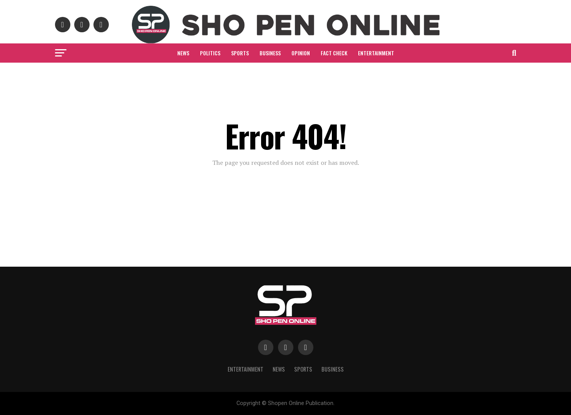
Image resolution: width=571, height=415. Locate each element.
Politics (210, 53)
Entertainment (376, 53)
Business (270, 53)
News (183, 53)
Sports (240, 53)
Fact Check (334, 53)
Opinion (300, 53)
